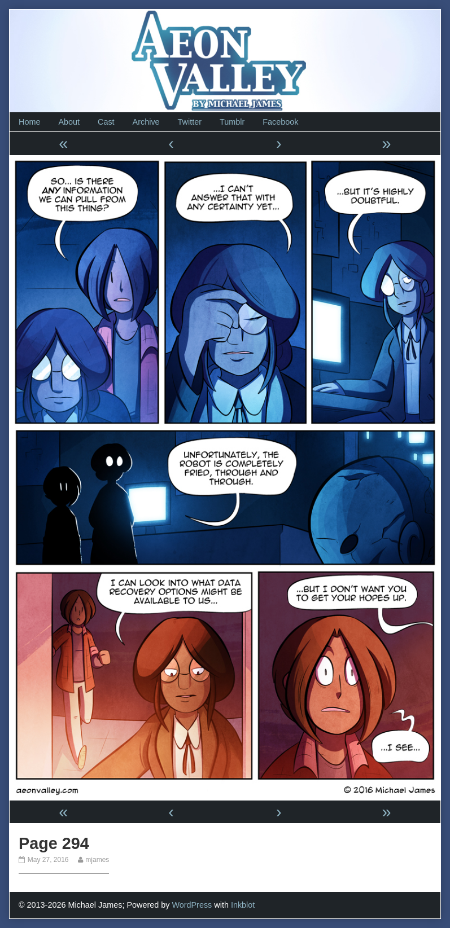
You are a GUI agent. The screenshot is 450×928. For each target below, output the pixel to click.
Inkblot (243, 904)
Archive (146, 121)
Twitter (190, 121)
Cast (106, 121)
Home (29, 121)
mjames (97, 860)
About (69, 121)
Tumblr (232, 121)
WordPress (192, 904)
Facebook (280, 121)
